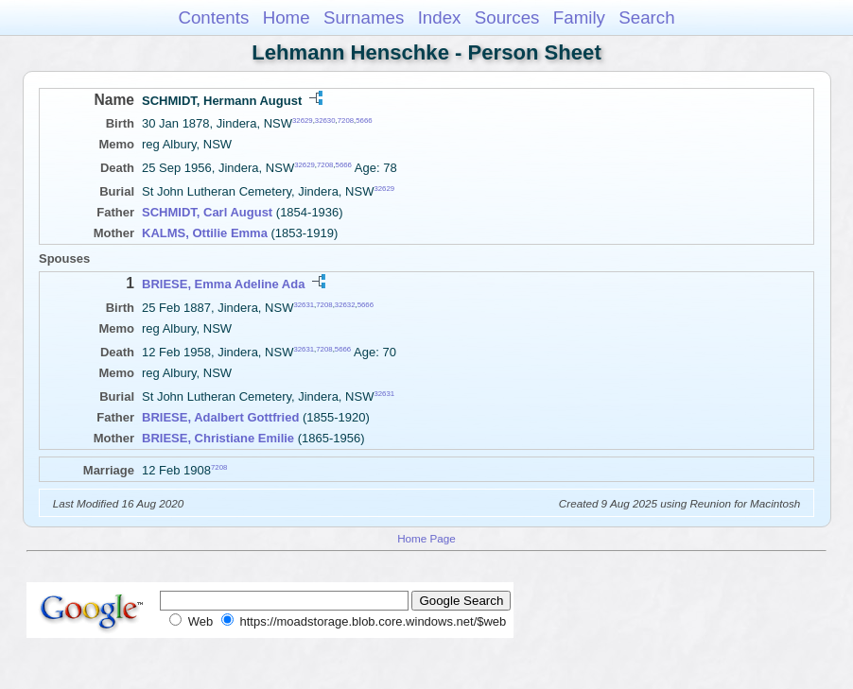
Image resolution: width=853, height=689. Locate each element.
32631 (303, 304)
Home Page (426, 538)
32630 (325, 120)
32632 (345, 304)
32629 (302, 120)
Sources (507, 17)
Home (286, 17)
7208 (346, 120)
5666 (364, 120)
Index (439, 17)
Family (579, 17)
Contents (213, 17)
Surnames (363, 17)
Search (646, 17)
